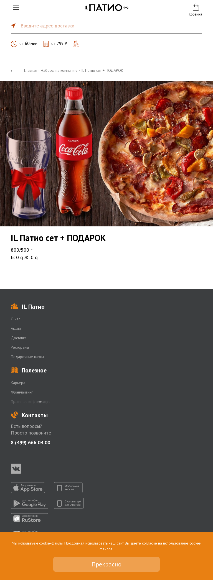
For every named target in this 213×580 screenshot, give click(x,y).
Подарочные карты (27, 356)
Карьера (18, 382)
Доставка (19, 337)
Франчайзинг (22, 392)
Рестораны (20, 347)
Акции (16, 328)
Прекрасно (106, 564)
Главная (30, 70)
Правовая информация (30, 401)
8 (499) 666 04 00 (30, 442)
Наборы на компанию (59, 70)
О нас (15, 318)
